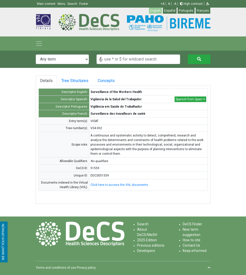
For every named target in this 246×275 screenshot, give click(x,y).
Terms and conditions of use (56, 267)
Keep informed (194, 251)
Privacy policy (86, 267)
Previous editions (150, 245)
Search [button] (72, 4)
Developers (146, 251)
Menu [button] (62, 4)
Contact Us (191, 245)
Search (142, 224)
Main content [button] (46, 4)
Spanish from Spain (190, 99)
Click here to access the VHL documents (119, 185)
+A (162, 4)
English (155, 10)
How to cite (191, 240)
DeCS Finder (192, 224)
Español (169, 10)
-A (175, 4)
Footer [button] (83, 4)
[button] (208, 4)
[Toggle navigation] (39, 43)
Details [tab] (46, 80)
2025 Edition (147, 240)
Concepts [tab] (112, 80)
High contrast (191, 4)
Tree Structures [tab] (76, 80)
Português (186, 10)
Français (203, 10)
